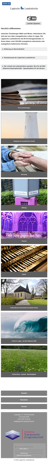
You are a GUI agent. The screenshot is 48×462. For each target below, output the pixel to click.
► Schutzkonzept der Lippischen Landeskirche (18, 57)
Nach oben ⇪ (24, 449)
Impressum (24, 453)
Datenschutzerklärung (24, 455)
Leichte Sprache (33, 23)
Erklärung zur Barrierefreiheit (14, 49)
